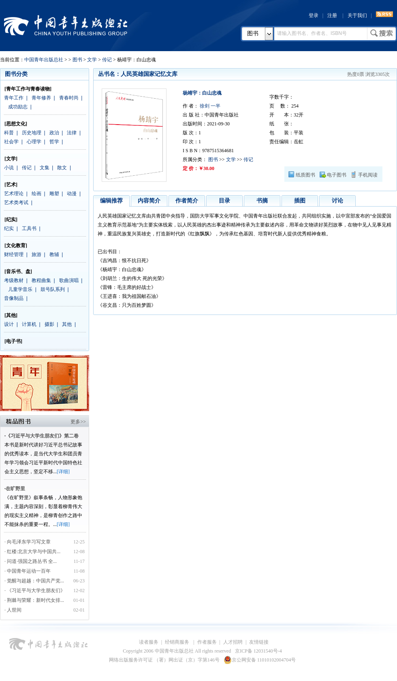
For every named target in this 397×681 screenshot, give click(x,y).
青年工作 (13, 98)
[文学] (10, 159)
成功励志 (18, 107)
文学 (92, 59)
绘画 (36, 193)
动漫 (72, 193)
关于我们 (357, 15)
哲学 (54, 141)
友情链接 (259, 642)
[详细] (63, 471)
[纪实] (10, 219)
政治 (54, 133)
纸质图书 (305, 175)
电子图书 (336, 175)
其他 (67, 324)
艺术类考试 (16, 202)
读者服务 (148, 642)
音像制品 (13, 298)
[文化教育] (15, 245)
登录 (313, 15)
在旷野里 (15, 488)
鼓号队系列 (53, 289)
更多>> (78, 422)
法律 (72, 133)
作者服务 (207, 642)
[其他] (10, 315)
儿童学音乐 (20, 289)
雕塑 (54, 193)
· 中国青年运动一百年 (27, 571)
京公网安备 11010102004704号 (260, 660)
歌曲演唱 (69, 280)
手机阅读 (368, 175)
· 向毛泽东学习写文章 (27, 542)
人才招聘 (233, 642)
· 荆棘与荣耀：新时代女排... (34, 600)
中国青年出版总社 (65, 25)
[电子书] (13, 341)
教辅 (54, 254)
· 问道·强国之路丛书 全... (30, 561)
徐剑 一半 (209, 106)
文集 (44, 167)
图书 (252, 33)
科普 (9, 133)
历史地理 (31, 133)
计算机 (29, 324)
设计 (9, 324)
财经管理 (13, 254)
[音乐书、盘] (18, 271)
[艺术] (10, 184)
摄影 (49, 324)
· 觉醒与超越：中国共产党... (34, 581)
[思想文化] (15, 124)
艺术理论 (13, 193)
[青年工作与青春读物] (27, 89)
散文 (62, 167)
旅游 (36, 254)
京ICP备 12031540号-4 (258, 651)
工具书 (29, 228)
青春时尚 (69, 98)
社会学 (11, 141)
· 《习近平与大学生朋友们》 (34, 590)
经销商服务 (177, 642)
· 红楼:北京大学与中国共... (32, 551)
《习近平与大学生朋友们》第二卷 (42, 436)
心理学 (34, 141)
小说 (9, 167)
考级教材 (13, 280)
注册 (332, 15)
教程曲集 (41, 280)
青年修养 (41, 98)
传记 (107, 59)
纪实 (9, 228)
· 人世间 (12, 610)
